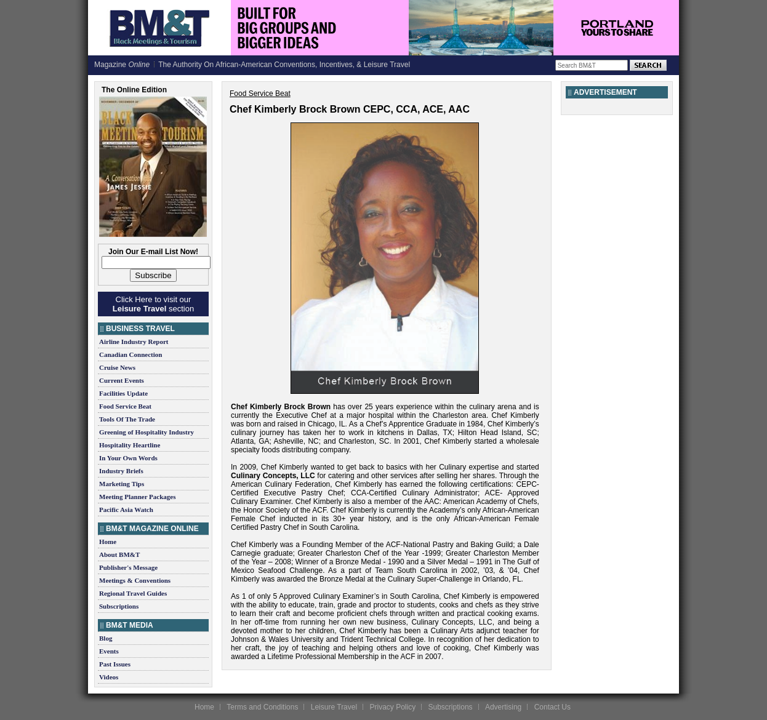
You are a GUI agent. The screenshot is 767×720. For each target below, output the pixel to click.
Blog (105, 638)
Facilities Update (123, 393)
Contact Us (552, 707)
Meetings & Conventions (135, 580)
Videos (108, 677)
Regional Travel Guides (133, 593)
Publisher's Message (128, 567)
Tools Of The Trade (127, 419)
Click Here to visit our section (153, 304)
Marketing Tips (121, 483)
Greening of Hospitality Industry (146, 432)
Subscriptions (119, 606)
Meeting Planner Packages (137, 496)
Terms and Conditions (262, 707)
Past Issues (115, 664)
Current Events (121, 380)
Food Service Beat (125, 406)
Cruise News (117, 367)
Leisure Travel (334, 707)
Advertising (503, 707)
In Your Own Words (128, 458)
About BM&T (119, 554)
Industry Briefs (121, 470)
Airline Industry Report (133, 341)
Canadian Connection (130, 354)
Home (107, 541)
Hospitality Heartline (129, 445)
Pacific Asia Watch (126, 509)
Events (109, 651)
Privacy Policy (392, 707)
